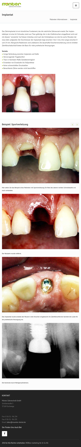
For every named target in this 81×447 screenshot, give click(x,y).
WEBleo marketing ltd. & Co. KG (37, 443)
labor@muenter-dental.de (16, 422)
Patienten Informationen (58, 19)
